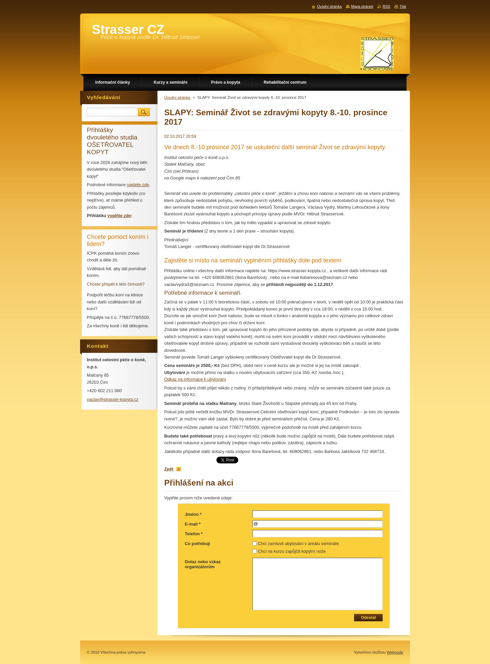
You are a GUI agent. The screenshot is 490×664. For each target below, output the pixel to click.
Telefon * (194, 533)
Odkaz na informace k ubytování (195, 379)
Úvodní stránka (177, 97)
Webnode (395, 652)
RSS (386, 6)
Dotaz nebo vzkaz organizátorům (203, 564)
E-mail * (193, 524)
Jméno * (193, 514)
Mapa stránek (362, 6)
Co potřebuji (197, 543)
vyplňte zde (119, 215)
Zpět (168, 468)
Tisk (402, 6)
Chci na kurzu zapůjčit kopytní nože (292, 551)
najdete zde (138, 184)
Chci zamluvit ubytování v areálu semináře (298, 543)
